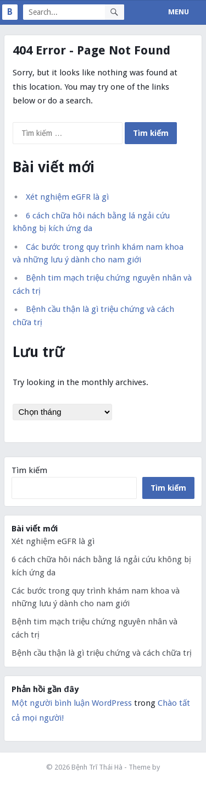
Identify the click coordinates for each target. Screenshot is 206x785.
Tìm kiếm (29, 470)
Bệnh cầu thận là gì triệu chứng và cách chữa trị (102, 653)
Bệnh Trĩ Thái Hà (97, 767)
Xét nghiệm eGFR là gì (67, 197)
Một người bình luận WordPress (72, 703)
